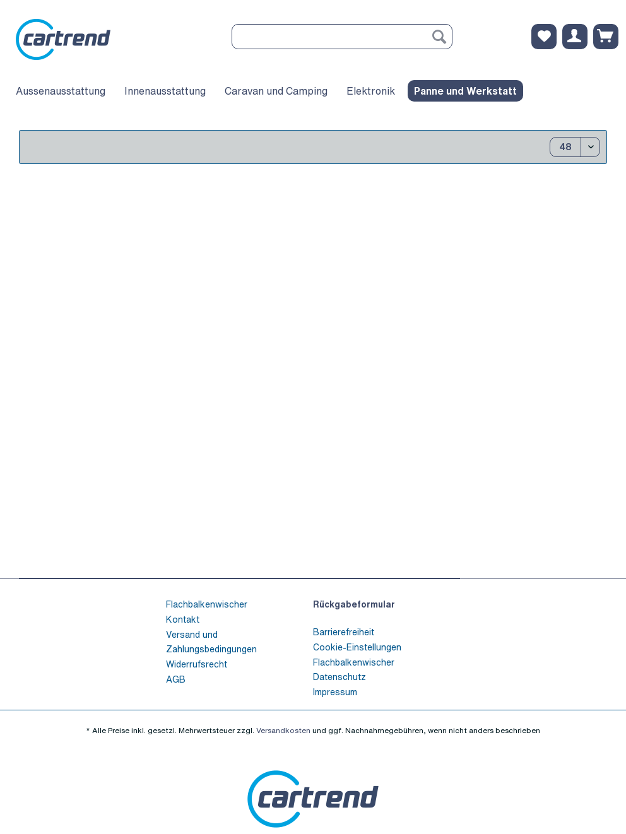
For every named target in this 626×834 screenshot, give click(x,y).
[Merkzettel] (544, 36)
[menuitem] (342, 43)
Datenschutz (339, 676)
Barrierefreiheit (343, 631)
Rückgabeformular (354, 604)
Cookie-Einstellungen (357, 647)
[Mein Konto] (575, 36)
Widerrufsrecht (196, 664)
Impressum (335, 691)
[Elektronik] (370, 91)
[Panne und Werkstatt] (465, 91)
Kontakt (182, 619)
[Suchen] (439, 36)
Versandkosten (283, 730)
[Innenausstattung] (165, 91)
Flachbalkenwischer (206, 604)
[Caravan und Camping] (276, 91)
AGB (176, 679)
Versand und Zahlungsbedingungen (211, 642)
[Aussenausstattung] (60, 91)
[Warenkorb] (605, 36)
